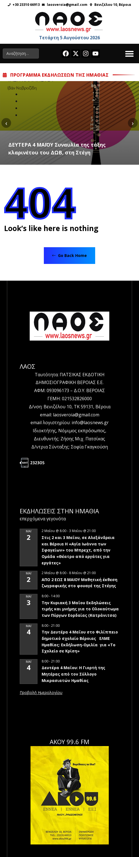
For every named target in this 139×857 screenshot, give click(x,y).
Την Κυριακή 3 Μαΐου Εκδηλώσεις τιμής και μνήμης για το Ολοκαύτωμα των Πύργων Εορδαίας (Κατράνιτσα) (80, 609)
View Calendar (41, 693)
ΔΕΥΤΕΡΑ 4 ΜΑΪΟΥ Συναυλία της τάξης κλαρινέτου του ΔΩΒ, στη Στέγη (57, 148)
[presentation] (6, 123)
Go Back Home (69, 255)
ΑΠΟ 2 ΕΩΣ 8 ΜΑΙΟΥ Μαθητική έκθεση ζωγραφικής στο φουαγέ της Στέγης (79, 583)
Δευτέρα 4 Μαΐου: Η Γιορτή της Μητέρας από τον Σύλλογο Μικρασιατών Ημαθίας (73, 674)
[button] (130, 53)
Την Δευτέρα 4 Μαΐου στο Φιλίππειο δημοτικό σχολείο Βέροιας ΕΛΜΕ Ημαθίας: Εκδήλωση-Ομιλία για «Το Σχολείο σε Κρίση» (80, 641)
